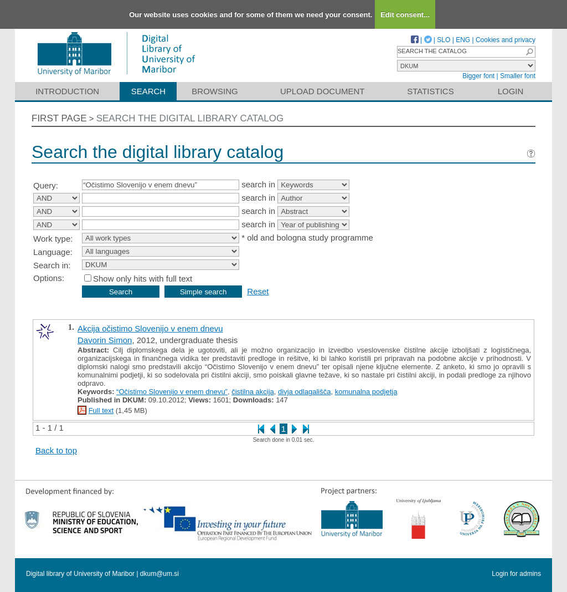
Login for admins (516, 574)
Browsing (215, 91)
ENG (463, 40)
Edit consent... (405, 15)
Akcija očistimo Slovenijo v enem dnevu (150, 328)
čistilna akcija (252, 391)
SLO (443, 40)
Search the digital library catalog (190, 118)
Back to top (56, 450)
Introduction (67, 91)
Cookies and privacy (505, 40)
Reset (258, 291)
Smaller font (517, 76)
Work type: (53, 238)
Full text (101, 410)
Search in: (52, 265)
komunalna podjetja (366, 391)
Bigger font (478, 76)
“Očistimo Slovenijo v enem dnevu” (172, 391)
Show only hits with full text (142, 278)
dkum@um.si (159, 574)
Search (148, 91)
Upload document (322, 91)
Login (511, 91)
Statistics (430, 91)
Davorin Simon (105, 340)
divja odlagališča (304, 391)
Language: (53, 252)
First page (59, 118)
